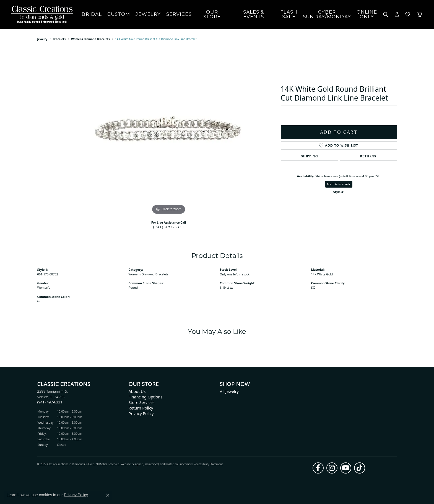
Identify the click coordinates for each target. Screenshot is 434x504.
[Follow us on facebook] (318, 468)
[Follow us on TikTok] (359, 468)
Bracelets (59, 39)
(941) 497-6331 (168, 226)
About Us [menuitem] (137, 391)
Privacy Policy (76, 495)
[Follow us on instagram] (331, 468)
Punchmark (185, 464)
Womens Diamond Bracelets (90, 39)
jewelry (42, 39)
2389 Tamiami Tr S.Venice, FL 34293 (52, 397)
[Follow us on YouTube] (345, 468)
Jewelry (148, 14)
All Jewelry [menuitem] (229, 391)
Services (179, 14)
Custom (118, 14)
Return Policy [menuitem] (141, 408)
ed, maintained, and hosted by (159, 464)
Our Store (212, 14)
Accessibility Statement (208, 464)
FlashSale (289, 14)
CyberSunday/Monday (327, 14)
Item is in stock (338, 184)
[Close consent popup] (107, 495)
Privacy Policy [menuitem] (141, 413)
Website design (130, 464)
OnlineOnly (367, 14)
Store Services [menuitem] (142, 402)
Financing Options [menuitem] (146, 397)
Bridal (92, 14)
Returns (368, 156)
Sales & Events (253, 14)
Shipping (309, 156)
